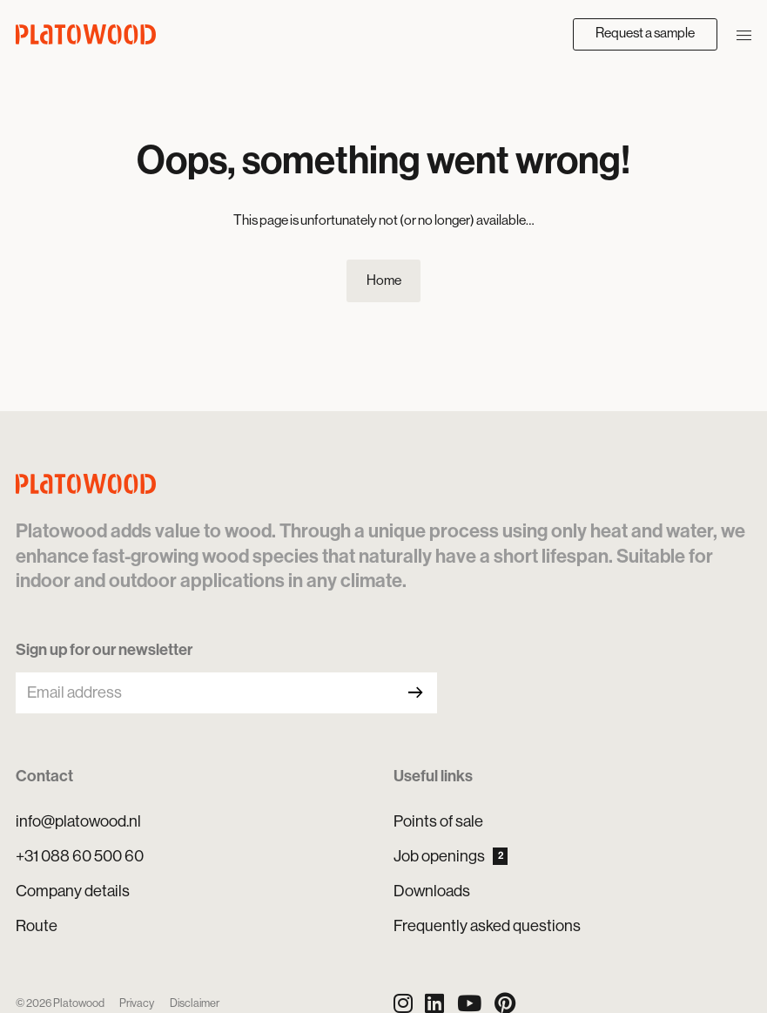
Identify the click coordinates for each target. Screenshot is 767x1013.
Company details (73, 890)
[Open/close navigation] (744, 34)
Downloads (432, 890)
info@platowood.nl (78, 821)
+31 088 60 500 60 (80, 856)
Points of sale (438, 821)
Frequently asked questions (487, 925)
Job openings (451, 856)
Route (36, 925)
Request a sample (645, 33)
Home (384, 280)
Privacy (136, 1003)
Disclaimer (194, 1003)
